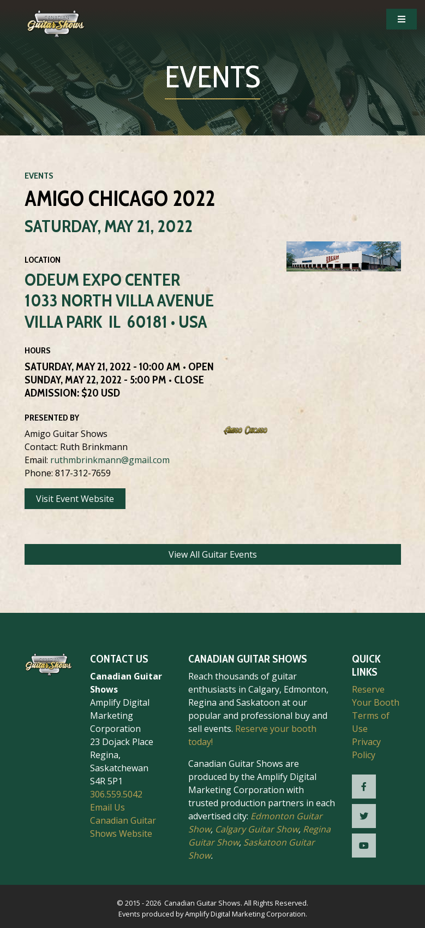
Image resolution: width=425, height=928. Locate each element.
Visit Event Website (75, 499)
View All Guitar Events (213, 554)
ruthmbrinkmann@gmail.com (110, 460)
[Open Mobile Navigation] (401, 19)
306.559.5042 (116, 794)
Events (39, 175)
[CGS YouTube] (364, 846)
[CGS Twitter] (364, 816)
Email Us (107, 807)
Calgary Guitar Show (256, 829)
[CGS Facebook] (364, 787)
